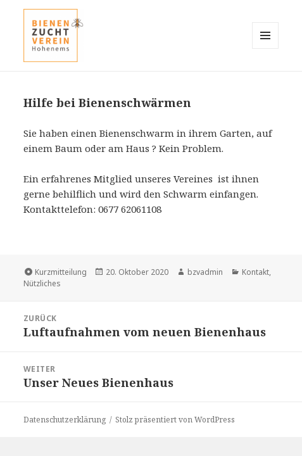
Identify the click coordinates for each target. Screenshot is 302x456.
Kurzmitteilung (61, 272)
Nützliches (42, 283)
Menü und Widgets (266, 48)
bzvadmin (205, 272)
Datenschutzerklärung (64, 419)
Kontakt (255, 272)
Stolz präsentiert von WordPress (175, 419)
